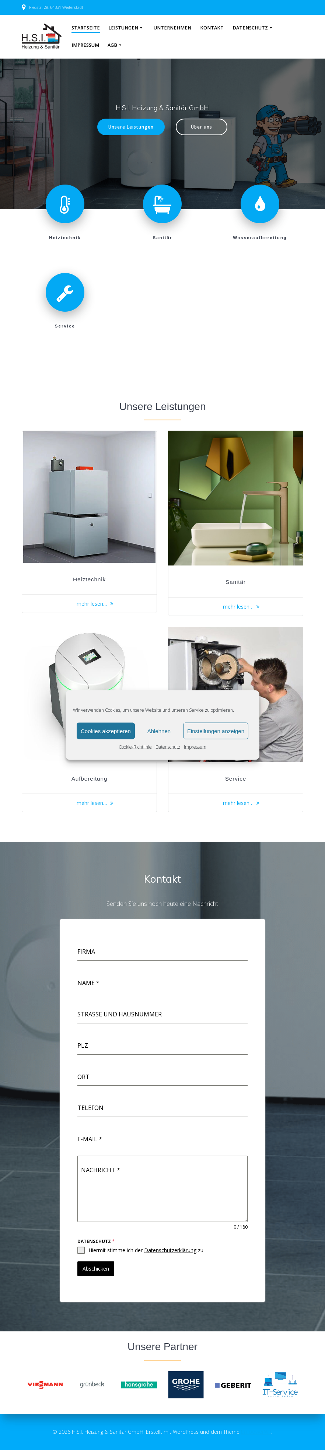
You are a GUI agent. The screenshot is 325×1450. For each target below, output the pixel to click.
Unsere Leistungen (131, 127)
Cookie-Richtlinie (135, 747)
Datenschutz (167, 747)
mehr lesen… (92, 603)
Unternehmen (172, 28)
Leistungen (123, 28)
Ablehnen (159, 731)
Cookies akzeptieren (106, 731)
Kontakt (212, 28)
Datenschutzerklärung (170, 1250)
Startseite (85, 28)
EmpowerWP (256, 1431)
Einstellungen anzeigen (215, 731)
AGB (112, 45)
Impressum (195, 747)
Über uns (201, 127)
